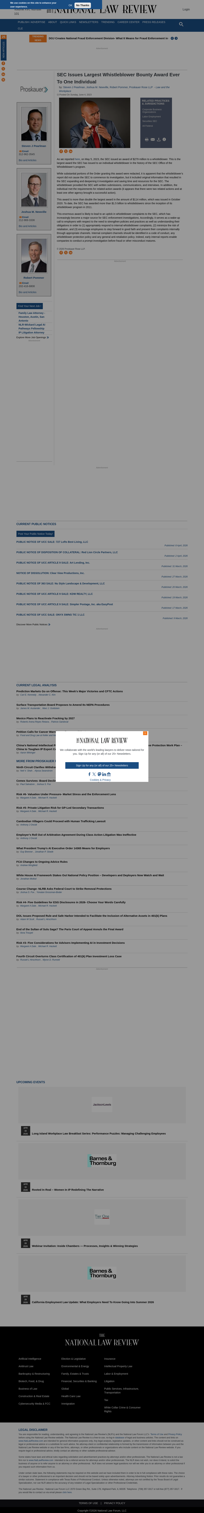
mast (99, 774)
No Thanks (82, 5)
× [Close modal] (145, 733)
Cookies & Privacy (100, 779)
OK (70, 5)
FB (89, 774)
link (104, 774)
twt (95, 774)
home (109, 774)
